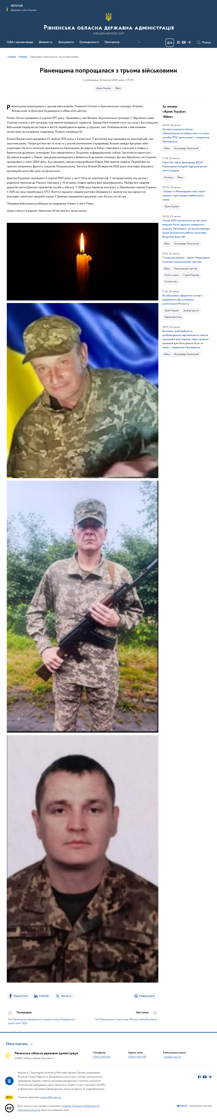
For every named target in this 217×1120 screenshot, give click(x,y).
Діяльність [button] (46, 42)
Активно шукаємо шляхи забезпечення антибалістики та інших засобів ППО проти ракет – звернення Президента (185, 135)
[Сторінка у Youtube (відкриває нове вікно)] (184, 42)
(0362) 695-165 (102, 1057)
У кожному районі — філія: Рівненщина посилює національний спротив (186, 259)
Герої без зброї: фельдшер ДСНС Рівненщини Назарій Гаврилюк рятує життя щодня (184, 166)
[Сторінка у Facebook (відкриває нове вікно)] (178, 42)
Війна (118, 88)
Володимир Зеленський (186, 148)
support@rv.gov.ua (50, 1097)
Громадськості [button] (89, 42)
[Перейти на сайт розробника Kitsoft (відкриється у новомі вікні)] (182, 1106)
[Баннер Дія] (169, 42)
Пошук (206, 42)
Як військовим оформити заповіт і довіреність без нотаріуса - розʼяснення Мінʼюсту (182, 299)
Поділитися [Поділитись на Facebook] (20, 996)
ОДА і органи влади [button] (20, 42)
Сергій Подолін (191, 275)
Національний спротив (185, 269)
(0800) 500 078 (137, 1057)
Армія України (103, 88)
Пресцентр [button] (112, 42)
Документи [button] (66, 42)
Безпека (168, 177)
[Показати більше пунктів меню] (139, 42)
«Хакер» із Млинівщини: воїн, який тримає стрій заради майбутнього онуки (183, 195)
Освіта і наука (171, 275)
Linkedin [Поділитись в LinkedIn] (44, 996)
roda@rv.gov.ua (172, 1057)
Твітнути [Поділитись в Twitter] (66, 996)
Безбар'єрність (191, 310)
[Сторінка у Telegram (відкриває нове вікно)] (189, 42)
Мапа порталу (17, 1044)
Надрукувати (147, 996)
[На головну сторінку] (108, 23)
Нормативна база (173, 317)
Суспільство (170, 281)
